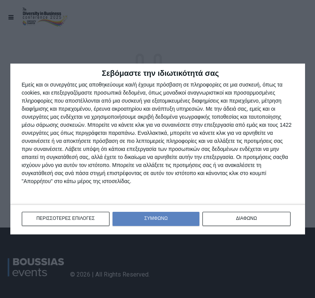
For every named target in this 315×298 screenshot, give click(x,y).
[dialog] (157, 149)
